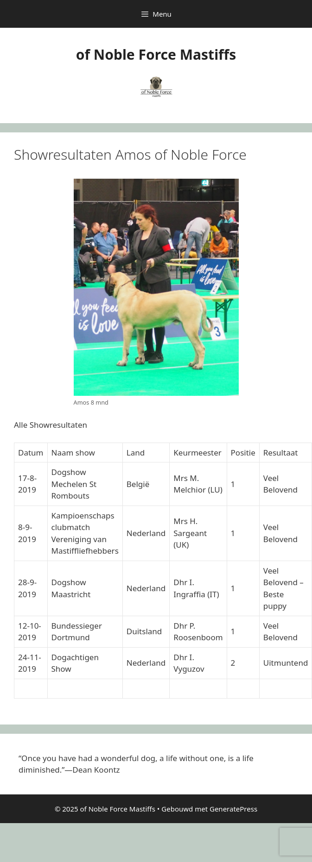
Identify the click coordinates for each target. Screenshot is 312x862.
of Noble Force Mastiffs (156, 54)
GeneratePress (233, 808)
